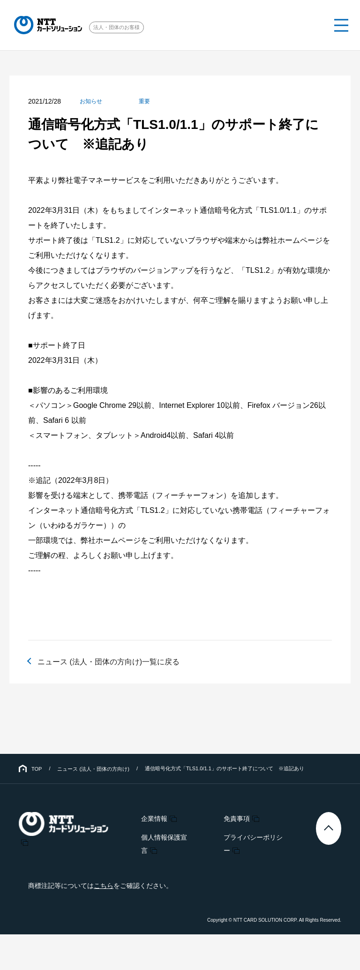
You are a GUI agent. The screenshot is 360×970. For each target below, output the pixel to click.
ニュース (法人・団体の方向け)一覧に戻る (109, 662)
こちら (103, 885)
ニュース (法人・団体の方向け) (93, 769)
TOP (36, 769)
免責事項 (237, 818)
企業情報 (154, 818)
